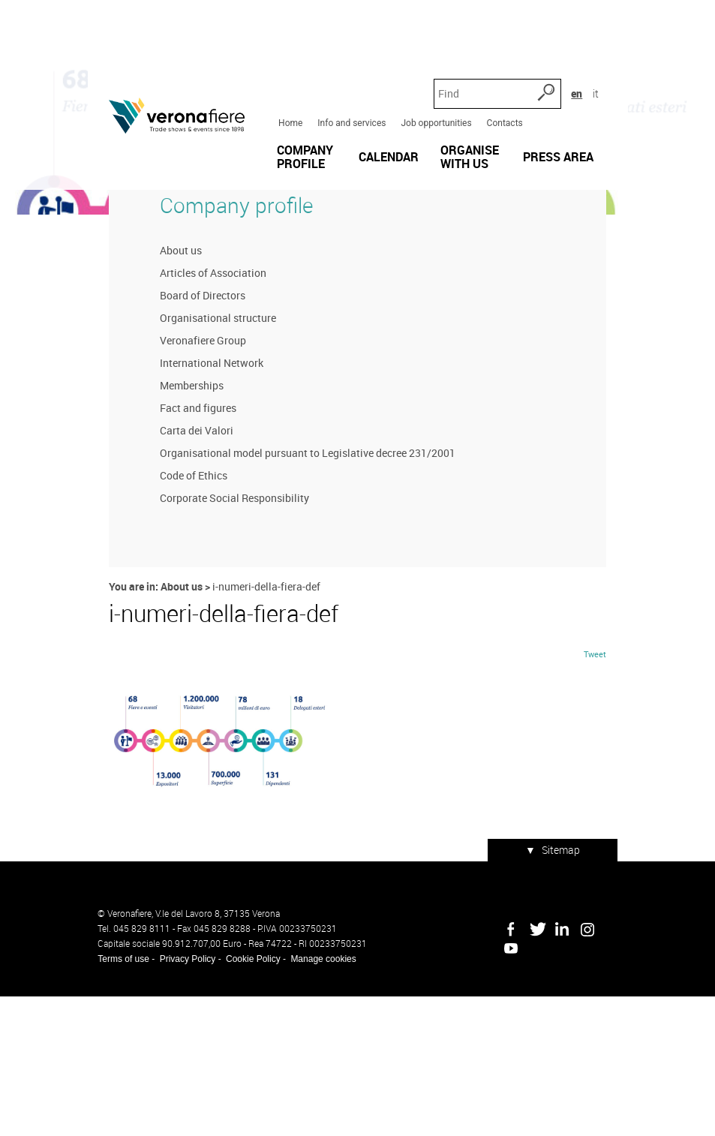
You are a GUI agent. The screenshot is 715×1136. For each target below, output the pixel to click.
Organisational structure (208, 449)
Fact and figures (188, 539)
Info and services (348, 67)
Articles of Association (203, 404)
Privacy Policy (177, 1098)
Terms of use (114, 1098)
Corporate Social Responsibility (224, 629)
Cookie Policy (242, 1098)
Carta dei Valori (187, 561)
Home (287, 67)
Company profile (226, 336)
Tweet (605, 807)
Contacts (501, 67)
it (611, 37)
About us (171, 381)
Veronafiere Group (193, 471)
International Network (202, 494)
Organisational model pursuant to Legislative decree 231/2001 (298, 584)
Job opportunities (433, 67)
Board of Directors (193, 426)
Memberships (182, 516)
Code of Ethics (184, 607)
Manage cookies (313, 1098)
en (593, 37)
